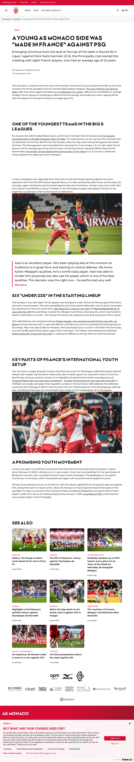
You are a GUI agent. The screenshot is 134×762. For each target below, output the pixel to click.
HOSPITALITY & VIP (47, 2)
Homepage (6, 19)
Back (15, 30)
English (7, 723)
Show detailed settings (12, 753)
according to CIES (92, 494)
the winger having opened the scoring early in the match (56, 151)
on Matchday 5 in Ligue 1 (70, 92)
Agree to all (114, 738)
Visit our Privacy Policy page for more (41, 753)
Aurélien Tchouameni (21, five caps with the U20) (89, 381)
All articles (17, 19)
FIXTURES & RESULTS (51, 10)
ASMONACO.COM (9, 2)
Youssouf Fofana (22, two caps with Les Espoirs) (37, 381)
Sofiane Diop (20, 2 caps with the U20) (32, 334)
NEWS (28, 10)
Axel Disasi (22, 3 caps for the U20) (71, 309)
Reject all (115, 744)
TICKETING (23, 2)
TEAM (35, 10)
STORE (34, 2)
